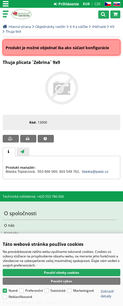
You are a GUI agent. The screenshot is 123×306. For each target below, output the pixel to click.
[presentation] (9, 152)
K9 (112, 26)
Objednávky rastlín (50, 26)
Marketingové (83, 290)
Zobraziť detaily (107, 293)
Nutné (13, 290)
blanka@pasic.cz (95, 172)
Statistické (58, 290)
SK (116, 4)
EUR (86, 3)
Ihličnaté (99, 26)
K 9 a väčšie (79, 26)
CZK (97, 3)
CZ (107, 4)
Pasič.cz (27, 14)
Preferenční (34, 290)
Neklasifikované (20, 296)
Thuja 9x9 (13, 31)
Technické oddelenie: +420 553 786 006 (33, 196)
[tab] (9, 151)
